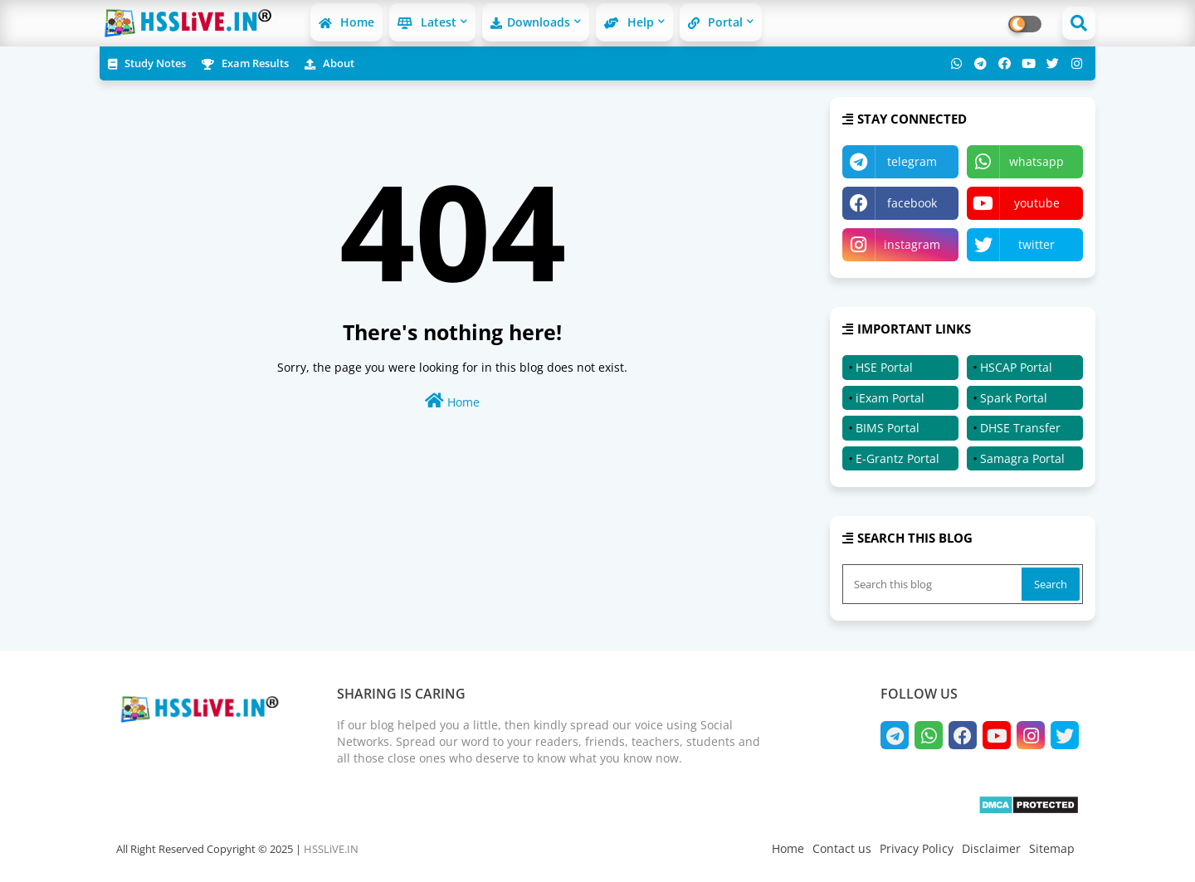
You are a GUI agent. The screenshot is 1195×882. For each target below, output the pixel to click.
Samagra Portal (1022, 458)
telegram (912, 161)
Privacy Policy (917, 848)
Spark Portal (1013, 398)
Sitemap (1052, 848)
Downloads (530, 22)
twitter (1036, 244)
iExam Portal (890, 398)
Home (346, 22)
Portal (715, 22)
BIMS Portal (887, 428)
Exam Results (245, 63)
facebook (912, 203)
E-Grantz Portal (897, 458)
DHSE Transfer (1020, 428)
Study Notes (147, 63)
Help (629, 22)
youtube (1037, 203)
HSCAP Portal (1016, 367)
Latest (427, 22)
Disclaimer (991, 848)
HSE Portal (884, 367)
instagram (912, 244)
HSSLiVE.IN (331, 848)
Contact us (841, 848)
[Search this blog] (934, 584)
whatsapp (1036, 161)
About (329, 63)
